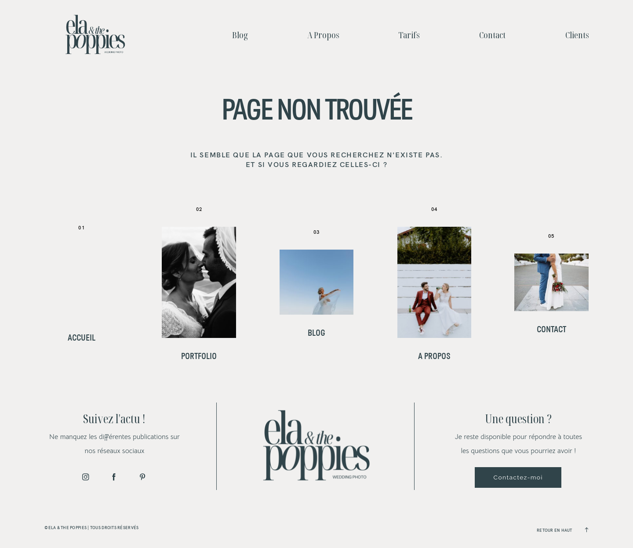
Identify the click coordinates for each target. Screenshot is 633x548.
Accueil (81, 338)
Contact (492, 35)
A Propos (323, 35)
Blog (240, 35)
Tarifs (409, 35)
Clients (577, 35)
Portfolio (199, 356)
